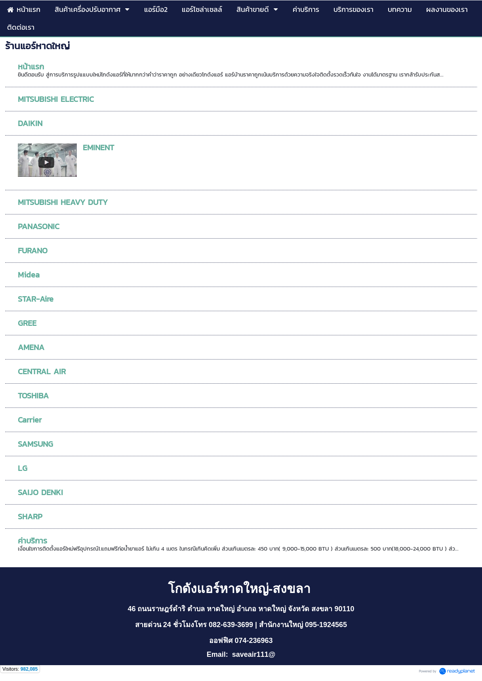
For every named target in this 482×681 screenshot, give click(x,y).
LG (22, 468)
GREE (27, 323)
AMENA (31, 347)
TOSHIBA (33, 396)
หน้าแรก (31, 67)
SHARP (30, 516)
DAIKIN (30, 123)
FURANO (33, 250)
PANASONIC (38, 226)
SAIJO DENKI (40, 492)
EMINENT (98, 147)
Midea (29, 275)
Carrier (30, 420)
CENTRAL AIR (42, 371)
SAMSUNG (35, 444)
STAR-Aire (35, 299)
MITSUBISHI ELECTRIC (56, 99)
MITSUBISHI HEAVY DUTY (63, 202)
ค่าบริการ (32, 541)
